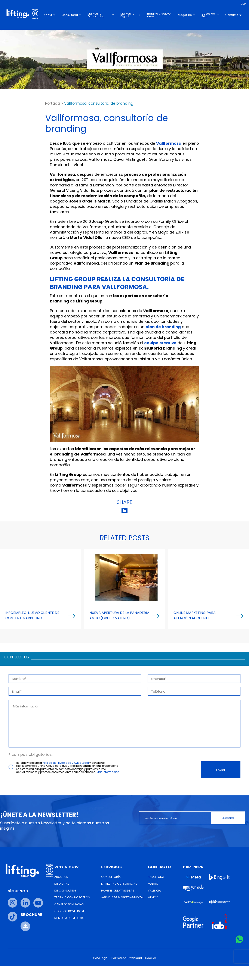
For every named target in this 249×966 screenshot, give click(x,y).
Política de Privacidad (126, 958)
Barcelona (156, 877)
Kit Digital (61, 884)
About (49, 15)
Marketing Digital (130, 15)
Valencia (154, 891)
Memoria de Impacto (69, 918)
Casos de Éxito (210, 15)
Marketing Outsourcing (100, 15)
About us (61, 877)
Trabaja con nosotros (72, 897)
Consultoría (71, 15)
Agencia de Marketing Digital (122, 897)
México (153, 897)
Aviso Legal (100, 958)
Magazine (186, 15)
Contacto (233, 15)
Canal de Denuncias (69, 904)
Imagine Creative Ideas (159, 15)
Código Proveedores (70, 911)
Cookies (151, 958)
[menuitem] (243, 4)
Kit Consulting (65, 891)
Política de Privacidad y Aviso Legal (66, 763)
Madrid (153, 884)
